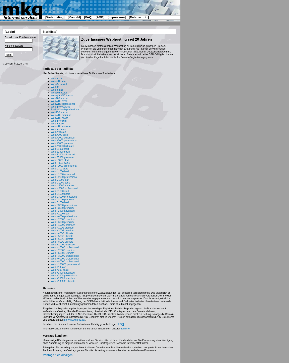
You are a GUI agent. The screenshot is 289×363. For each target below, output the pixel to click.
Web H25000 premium (63, 250)
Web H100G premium (62, 227)
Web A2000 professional (64, 140)
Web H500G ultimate (62, 236)
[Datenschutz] (139, 17)
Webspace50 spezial (62, 95)
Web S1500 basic (60, 151)
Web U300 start (59, 168)
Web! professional (60, 106)
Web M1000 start (60, 179)
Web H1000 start (60, 213)
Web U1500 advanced (63, 174)
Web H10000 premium (63, 225)
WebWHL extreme (60, 126)
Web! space (57, 123)
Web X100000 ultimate (63, 281)
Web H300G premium (62, 230)
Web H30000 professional (65, 255)
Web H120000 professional (65, 264)
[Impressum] (117, 17)
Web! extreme (58, 129)
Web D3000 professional (64, 196)
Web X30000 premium (63, 278)
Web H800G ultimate (62, 241)
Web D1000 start (60, 191)
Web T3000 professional (64, 165)
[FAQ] (88, 17)
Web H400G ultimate (62, 233)
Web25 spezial (59, 84)
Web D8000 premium (62, 199)
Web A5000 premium (62, 143)
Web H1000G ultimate (63, 244)
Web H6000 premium (62, 222)
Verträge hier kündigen (57, 355)
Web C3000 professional (64, 205)
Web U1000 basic (60, 171)
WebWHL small (59, 101)
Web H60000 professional (65, 258)
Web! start (56, 78)
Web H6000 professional (64, 216)
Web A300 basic (59, 134)
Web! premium (59, 120)
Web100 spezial (59, 98)
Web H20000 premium (63, 219)
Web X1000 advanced (63, 272)
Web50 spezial (59, 92)
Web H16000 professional (65, 247)
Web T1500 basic (60, 163)
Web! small (57, 89)
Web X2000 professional (64, 275)
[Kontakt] (74, 17)
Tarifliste (125, 328)
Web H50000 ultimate (62, 253)
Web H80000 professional (65, 261)
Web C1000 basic (60, 202)
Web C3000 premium (62, 208)
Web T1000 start (60, 160)
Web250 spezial (59, 112)
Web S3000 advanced (63, 154)
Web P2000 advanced (63, 210)
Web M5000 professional (64, 188)
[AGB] (100, 17)
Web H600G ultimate (62, 239)
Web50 (55, 87)
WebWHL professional (63, 104)
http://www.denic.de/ (74, 319)
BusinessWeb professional (65, 109)
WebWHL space (59, 118)
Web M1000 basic (60, 182)
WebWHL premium (61, 115)
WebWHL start (58, 81)
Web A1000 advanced (62, 137)
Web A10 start (58, 132)
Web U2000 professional (64, 177)
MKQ (25, 63)
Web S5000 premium (62, 157)
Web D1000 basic (60, 194)
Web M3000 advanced (63, 185)
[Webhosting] (55, 17)
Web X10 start (58, 267)
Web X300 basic (59, 270)
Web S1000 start (60, 149)
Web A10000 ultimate (62, 146)
